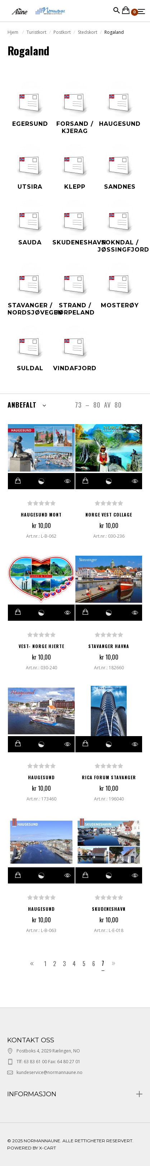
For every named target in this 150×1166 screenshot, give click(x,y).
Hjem (13, 32)
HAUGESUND (41, 777)
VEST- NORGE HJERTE (41, 646)
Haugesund (41, 909)
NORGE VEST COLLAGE (108, 514)
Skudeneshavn (109, 909)
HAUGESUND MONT (41, 514)
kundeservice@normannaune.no (50, 1072)
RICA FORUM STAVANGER (109, 777)
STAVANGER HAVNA (108, 646)
